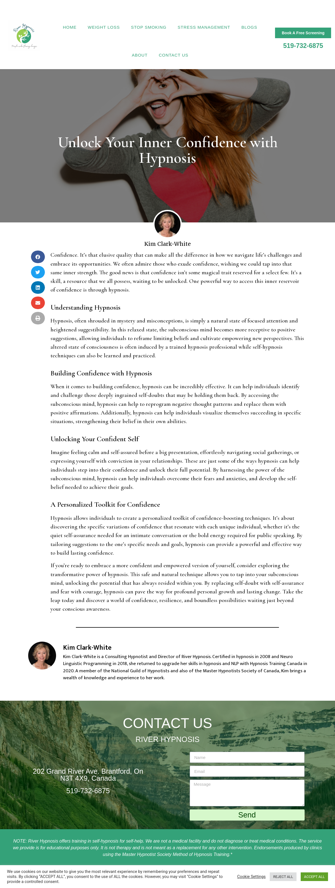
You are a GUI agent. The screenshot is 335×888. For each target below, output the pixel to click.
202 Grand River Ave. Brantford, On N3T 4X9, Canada (88, 774)
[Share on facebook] (38, 257)
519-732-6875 (303, 45)
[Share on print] (38, 318)
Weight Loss (104, 27)
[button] (303, 33)
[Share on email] (38, 303)
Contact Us (173, 55)
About (140, 55)
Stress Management (204, 27)
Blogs (249, 27)
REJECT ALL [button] (283, 877)
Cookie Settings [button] (251, 876)
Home (70, 27)
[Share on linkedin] (38, 287)
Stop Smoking (148, 27)
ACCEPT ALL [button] (314, 877)
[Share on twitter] (38, 272)
